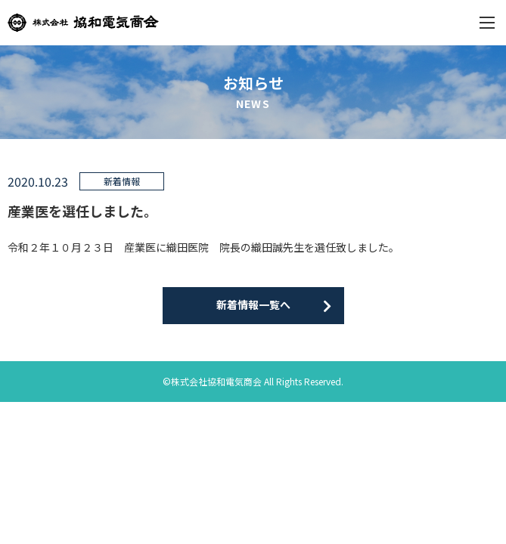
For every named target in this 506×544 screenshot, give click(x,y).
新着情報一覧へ (253, 304)
